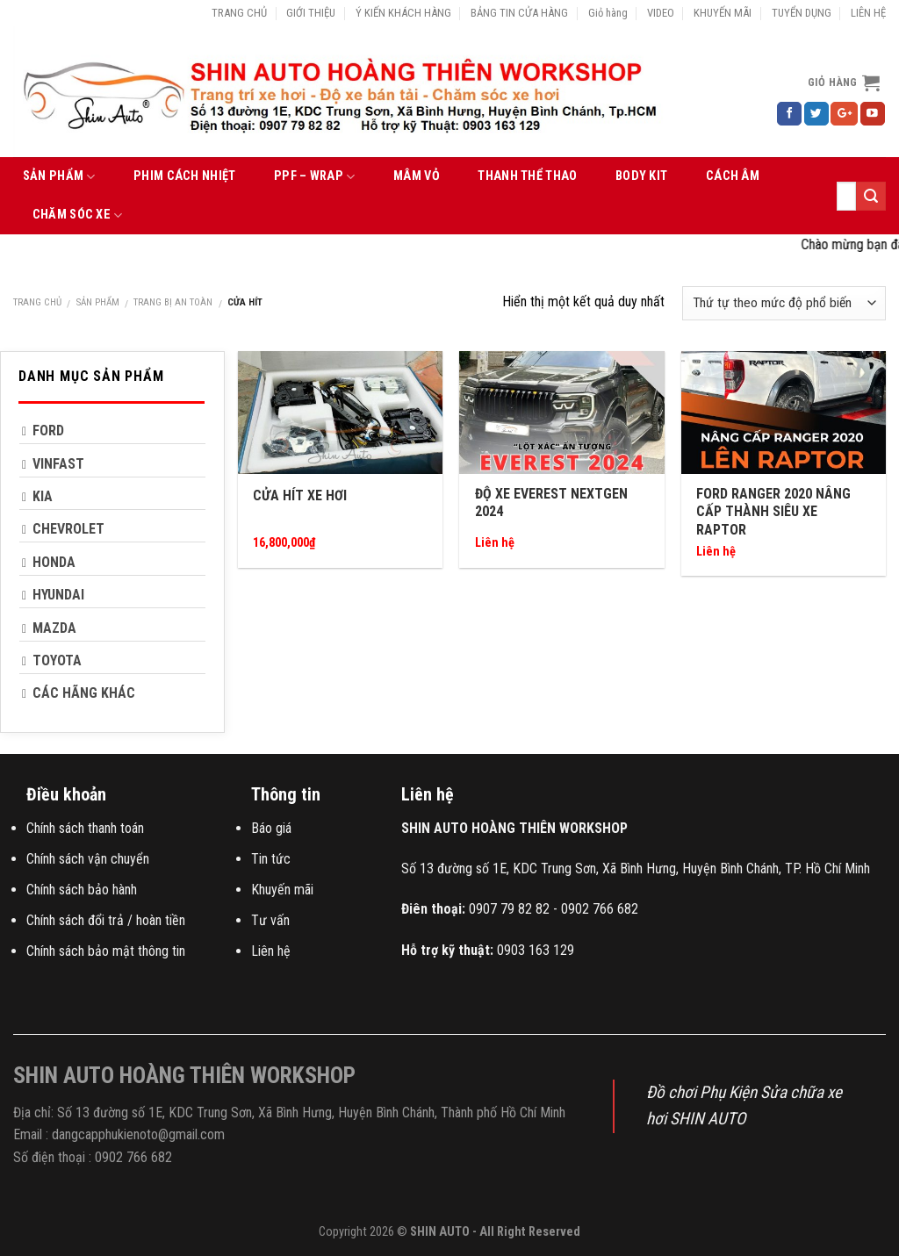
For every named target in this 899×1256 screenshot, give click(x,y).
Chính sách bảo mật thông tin (105, 951)
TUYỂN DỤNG (801, 12)
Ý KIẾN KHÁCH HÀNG (403, 12)
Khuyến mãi (282, 889)
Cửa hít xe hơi (300, 495)
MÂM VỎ (416, 176)
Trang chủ (37, 302)
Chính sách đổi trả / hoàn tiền (105, 920)
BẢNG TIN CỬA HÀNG (519, 12)
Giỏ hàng (608, 12)
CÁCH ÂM (732, 176)
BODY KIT (641, 176)
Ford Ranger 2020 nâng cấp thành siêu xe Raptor (773, 512)
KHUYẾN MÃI (723, 12)
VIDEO (660, 12)
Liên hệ (271, 951)
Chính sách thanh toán (85, 828)
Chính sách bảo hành (81, 889)
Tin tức (271, 858)
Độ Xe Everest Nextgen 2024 (551, 502)
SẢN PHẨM (59, 177)
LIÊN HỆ (868, 12)
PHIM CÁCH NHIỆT (184, 176)
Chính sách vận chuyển (87, 858)
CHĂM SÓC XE (77, 215)
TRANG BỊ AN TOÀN (172, 302)
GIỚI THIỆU (310, 12)
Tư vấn (270, 920)
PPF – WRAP (314, 177)
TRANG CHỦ (239, 12)
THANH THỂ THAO (527, 176)
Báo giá (271, 828)
